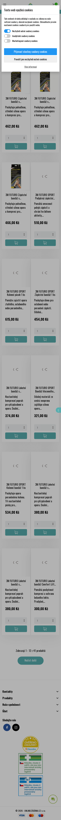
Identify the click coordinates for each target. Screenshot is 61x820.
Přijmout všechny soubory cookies (30, 52)
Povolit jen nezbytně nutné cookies (30, 59)
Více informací (30, 66)
